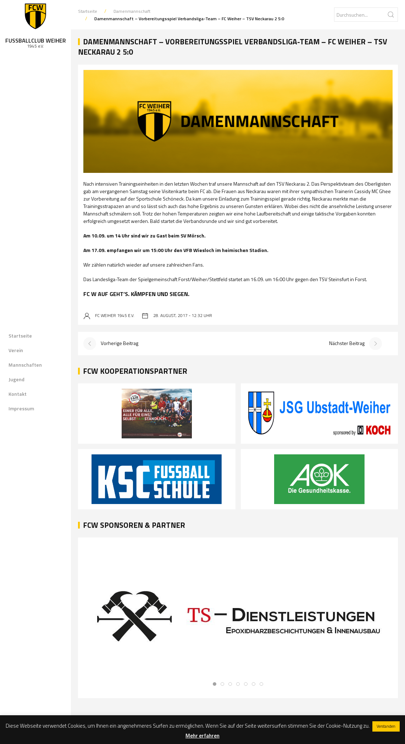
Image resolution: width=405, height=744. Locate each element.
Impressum (21, 408)
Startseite (20, 335)
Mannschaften (25, 364)
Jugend (16, 379)
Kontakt (18, 394)
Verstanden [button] (386, 726)
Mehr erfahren (202, 736)
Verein (16, 350)
